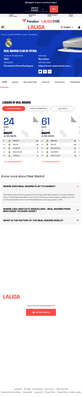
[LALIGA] (36, 27)
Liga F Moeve (62, 108)
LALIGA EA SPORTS (13, 108)
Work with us (49, 389)
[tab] (13, 108)
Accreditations (38, 389)
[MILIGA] (78, 27)
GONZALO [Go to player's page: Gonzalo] (16, 155)
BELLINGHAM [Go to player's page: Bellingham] (55, 148)
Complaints (18, 389)
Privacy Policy (50, 392)
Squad (15, 82)
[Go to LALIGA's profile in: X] (40, 71)
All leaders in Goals (13, 162)
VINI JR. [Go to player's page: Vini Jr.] (15, 144)
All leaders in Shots (51, 162)
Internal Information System (11, 392)
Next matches (30, 82)
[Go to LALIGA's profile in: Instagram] (50, 71)
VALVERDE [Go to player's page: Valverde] (16, 148)
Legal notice (38, 392)
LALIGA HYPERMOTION (38, 108)
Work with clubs (62, 389)
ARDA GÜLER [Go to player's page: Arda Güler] (17, 152)
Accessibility (27, 392)
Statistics (60, 82)
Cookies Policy (62, 392)
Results (46, 82)
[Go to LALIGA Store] (41, 21)
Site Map (27, 389)
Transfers (75, 82)
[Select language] (67, 27)
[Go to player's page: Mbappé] (30, 126)
